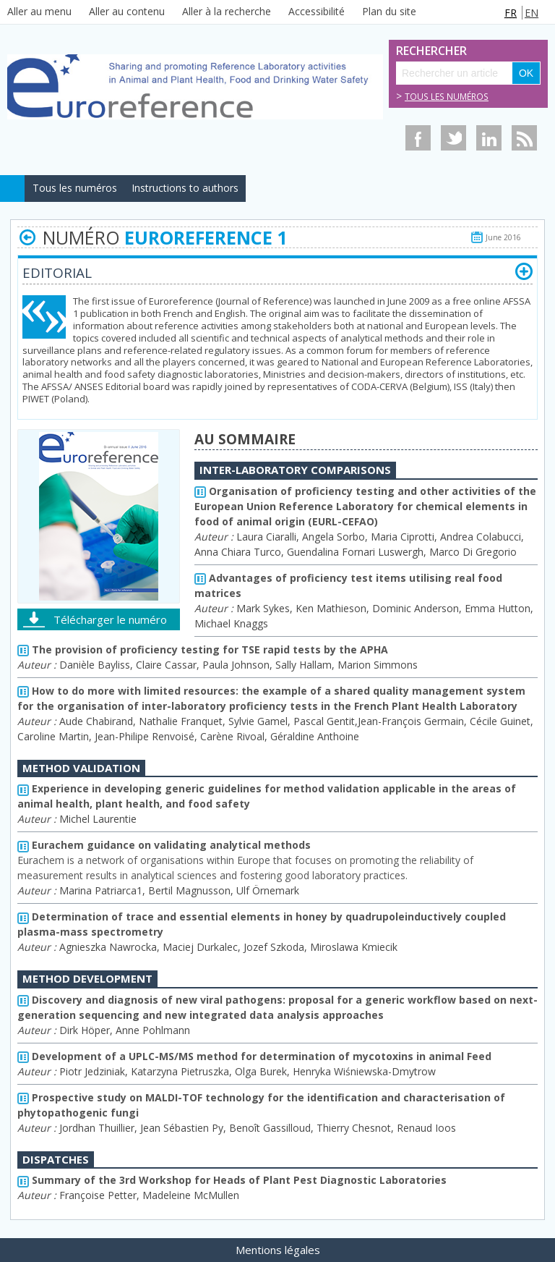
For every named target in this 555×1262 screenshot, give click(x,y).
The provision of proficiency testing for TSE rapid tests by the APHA (202, 649)
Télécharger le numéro (110, 619)
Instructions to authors (185, 188)
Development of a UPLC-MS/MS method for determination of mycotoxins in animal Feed (254, 1056)
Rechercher (412, 51)
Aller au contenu (127, 11)
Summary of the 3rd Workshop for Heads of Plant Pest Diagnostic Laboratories (232, 1180)
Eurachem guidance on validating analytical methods (164, 845)
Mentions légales (278, 1249)
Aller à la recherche (226, 11)
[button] (524, 271)
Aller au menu (39, 11)
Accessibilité (316, 11)
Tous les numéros (447, 96)
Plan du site (389, 11)
